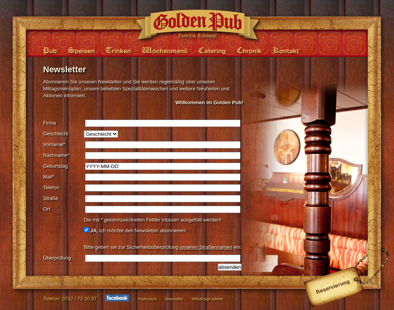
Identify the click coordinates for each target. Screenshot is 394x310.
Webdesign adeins (207, 299)
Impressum (147, 299)
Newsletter (174, 299)
